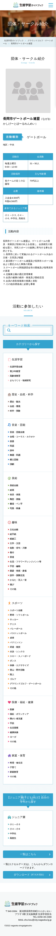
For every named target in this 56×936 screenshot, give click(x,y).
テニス (12, 624)
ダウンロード (29, 874)
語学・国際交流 (16, 575)
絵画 (11, 490)
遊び (11, 584)
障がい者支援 (15, 718)
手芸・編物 (14, 566)
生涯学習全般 (15, 367)
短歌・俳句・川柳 (17, 548)
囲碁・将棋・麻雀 (17, 571)
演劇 (11, 464)
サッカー (13, 619)
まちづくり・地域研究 (19, 380)
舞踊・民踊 (14, 455)
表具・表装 (14, 494)
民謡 (11, 446)
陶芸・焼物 (14, 499)
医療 (11, 709)
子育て (12, 767)
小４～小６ (14, 829)
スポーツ (17, 603)
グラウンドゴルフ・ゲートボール (24, 683)
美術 (14, 478)
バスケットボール (17, 633)
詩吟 (11, 450)
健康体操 (13, 732)
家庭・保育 (18, 755)
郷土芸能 (13, 459)
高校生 (12, 838)
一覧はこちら (28, 854)
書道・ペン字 (15, 504)
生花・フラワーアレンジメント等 (24, 561)
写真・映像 (14, 508)
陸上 (11, 674)
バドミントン (15, 642)
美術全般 (13, 485)
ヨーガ (12, 737)
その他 (12, 589)
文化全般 (13, 529)
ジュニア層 (18, 817)
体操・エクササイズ (18, 665)
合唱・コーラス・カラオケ (21, 437)
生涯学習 (17, 359)
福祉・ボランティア (18, 714)
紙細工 (12, 539)
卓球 (11, 638)
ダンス (12, 661)
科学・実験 (14, 411)
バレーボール (15, 628)
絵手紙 (12, 534)
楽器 (11, 441)
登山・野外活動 (16, 670)
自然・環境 (14, 406)
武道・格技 (14, 647)
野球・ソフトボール (18, 615)
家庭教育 (13, 772)
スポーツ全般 (15, 610)
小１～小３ (14, 824)
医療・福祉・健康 (22, 702)
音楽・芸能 (18, 424)
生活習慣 (13, 728)
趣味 (14, 522)
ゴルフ (12, 679)
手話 (11, 723)
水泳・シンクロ (16, 651)
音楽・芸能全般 (16, 432)
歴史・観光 (14, 402)
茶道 (11, 557)
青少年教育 (14, 371)
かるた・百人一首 (17, 580)
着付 (11, 552)
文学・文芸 (14, 543)
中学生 (12, 833)
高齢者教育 (14, 376)
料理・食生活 (15, 763)
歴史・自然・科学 (22, 394)
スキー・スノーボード (19, 656)
